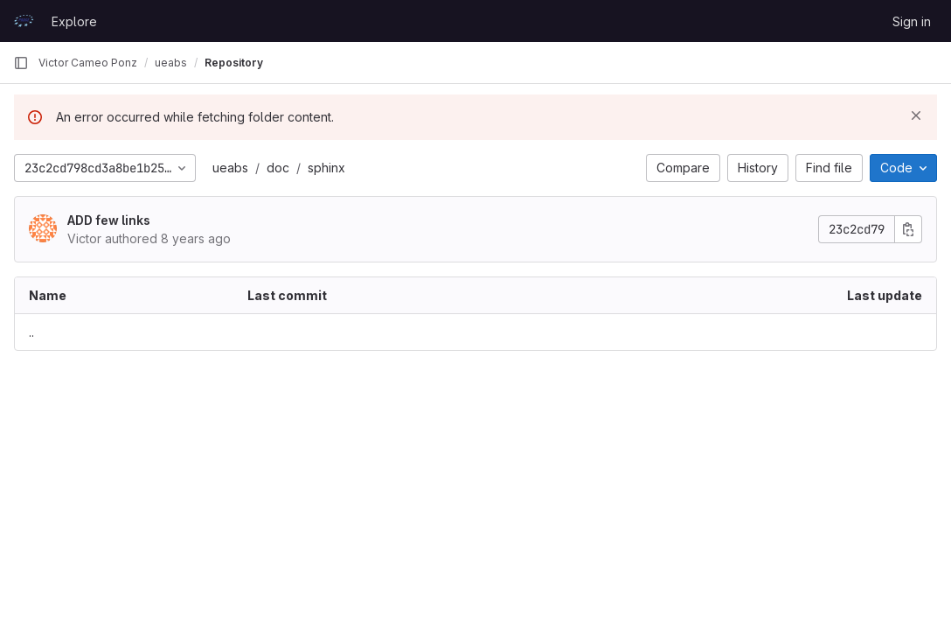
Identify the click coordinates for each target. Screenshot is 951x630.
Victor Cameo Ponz (87, 62)
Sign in (911, 21)
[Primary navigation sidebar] (21, 63)
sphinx (326, 167)
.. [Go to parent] (31, 332)
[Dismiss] (916, 115)
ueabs (230, 167)
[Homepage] (24, 21)
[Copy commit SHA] (908, 229)
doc (278, 167)
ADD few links (108, 220)
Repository (234, 62)
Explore (74, 21)
